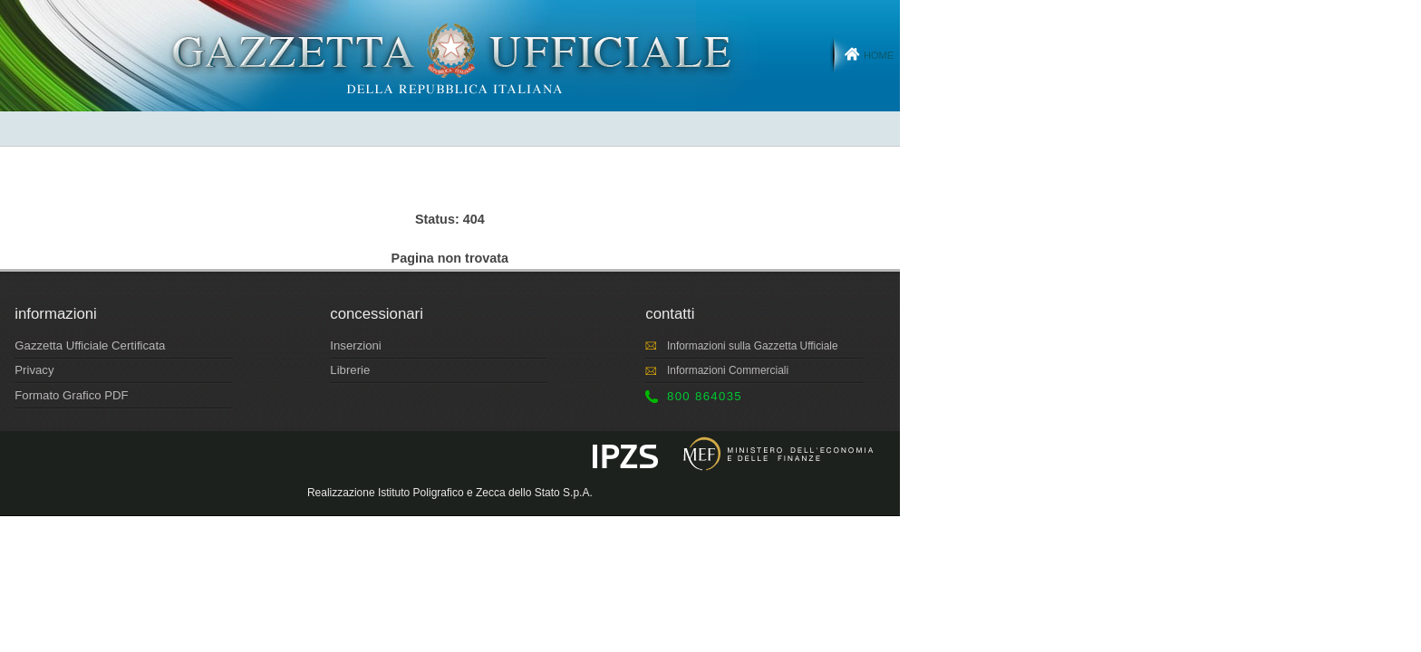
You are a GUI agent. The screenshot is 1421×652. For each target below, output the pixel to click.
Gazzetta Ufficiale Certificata (89, 345)
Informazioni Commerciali (727, 370)
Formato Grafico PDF (71, 395)
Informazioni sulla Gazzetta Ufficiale (752, 346)
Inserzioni (355, 345)
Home (879, 55)
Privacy (33, 370)
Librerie (350, 370)
